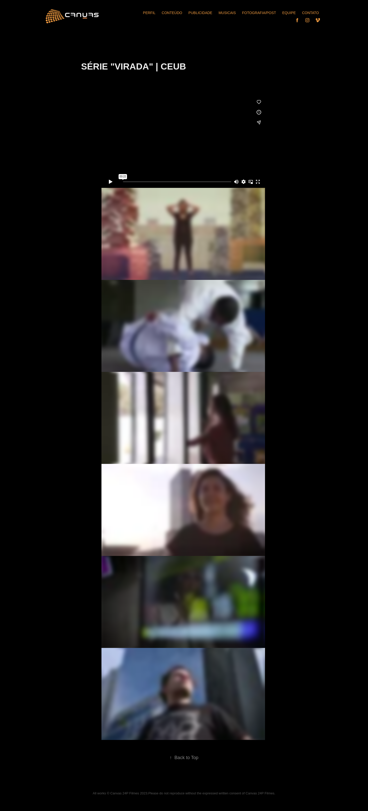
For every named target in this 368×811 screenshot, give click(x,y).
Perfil (149, 13)
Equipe (289, 13)
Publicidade (200, 13)
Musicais (227, 13)
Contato (310, 13)
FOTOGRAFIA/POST (259, 13)
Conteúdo (172, 13)
